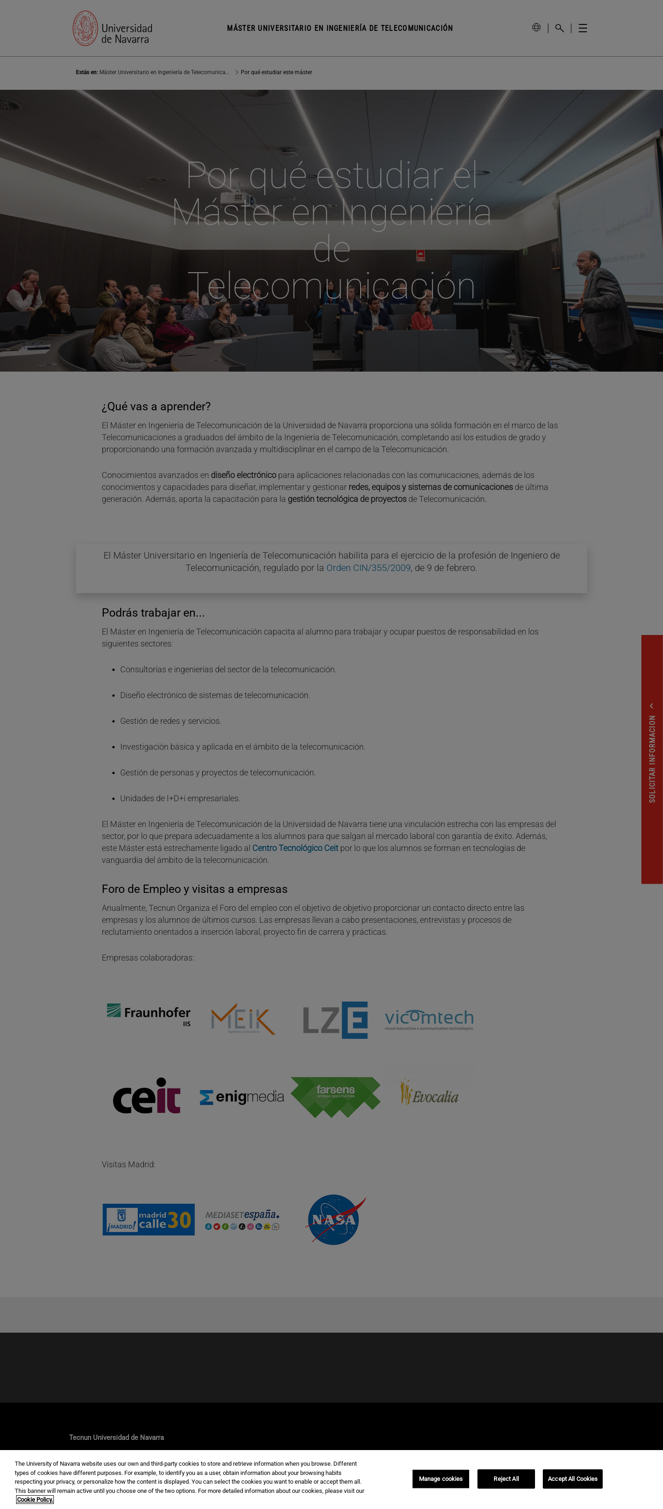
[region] (331, 1479)
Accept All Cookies (573, 1478)
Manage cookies (441, 1478)
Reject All (506, 1478)
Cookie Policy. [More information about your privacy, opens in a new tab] (35, 1499)
